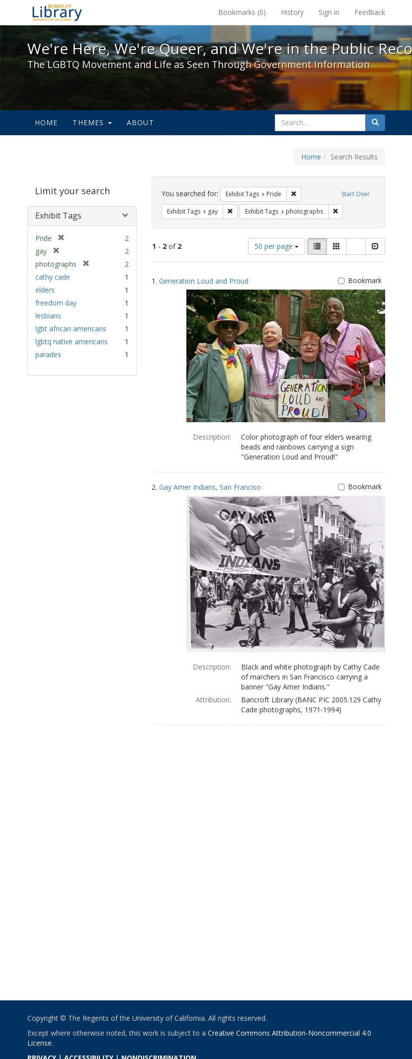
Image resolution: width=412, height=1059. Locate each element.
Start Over (355, 194)
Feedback (369, 12)
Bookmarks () (242, 12)
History (292, 12)
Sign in (329, 12)
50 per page (276, 246)
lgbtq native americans (71, 341)
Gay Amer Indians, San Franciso (210, 487)
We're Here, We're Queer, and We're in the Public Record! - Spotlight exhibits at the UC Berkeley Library (57, 12)
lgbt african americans (70, 328)
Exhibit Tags (58, 215)
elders (45, 290)
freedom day (56, 302)
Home (46, 122)
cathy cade (52, 277)
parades (48, 354)
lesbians (48, 315)
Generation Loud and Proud (203, 281)
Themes (92, 122)
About (140, 122)
